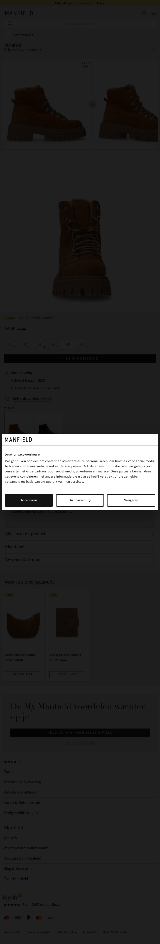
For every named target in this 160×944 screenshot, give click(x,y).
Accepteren (29, 500)
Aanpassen (80, 500)
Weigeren (131, 500)
